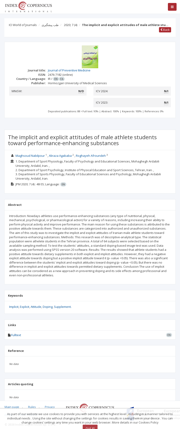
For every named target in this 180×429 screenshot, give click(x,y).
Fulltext (16, 335)
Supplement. (62, 307)
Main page (12, 407)
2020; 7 (70, 25)
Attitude (36, 307)
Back (165, 30)
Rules (32, 407)
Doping (48, 307)
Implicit (14, 307)
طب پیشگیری (50, 25)
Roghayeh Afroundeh (91, 156)
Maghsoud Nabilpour (30, 156)
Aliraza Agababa (60, 156)
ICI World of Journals (23, 25)
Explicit (24, 307)
